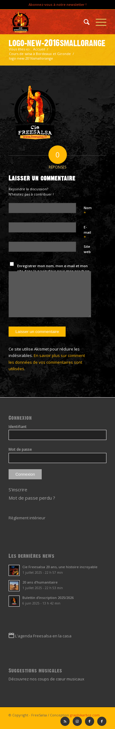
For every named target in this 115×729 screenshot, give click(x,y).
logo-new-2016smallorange (57, 43)
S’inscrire (18, 489)
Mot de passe (20, 449)
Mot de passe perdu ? (32, 498)
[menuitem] (84, 22)
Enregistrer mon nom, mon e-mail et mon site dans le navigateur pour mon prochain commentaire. (53, 270)
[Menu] (98, 22)
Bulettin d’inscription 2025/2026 (48, 597)
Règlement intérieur (27, 518)
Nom (88, 210)
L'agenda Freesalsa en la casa (43, 636)
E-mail (87, 232)
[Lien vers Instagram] (77, 721)
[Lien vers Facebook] (101, 721)
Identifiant (18, 426)
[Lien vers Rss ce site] (65, 721)
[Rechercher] (84, 22)
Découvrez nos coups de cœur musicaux (46, 679)
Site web (87, 249)
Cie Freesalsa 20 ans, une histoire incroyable (60, 567)
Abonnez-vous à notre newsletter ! (57, 4)
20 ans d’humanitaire (40, 582)
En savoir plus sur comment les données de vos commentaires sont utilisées (47, 362)
